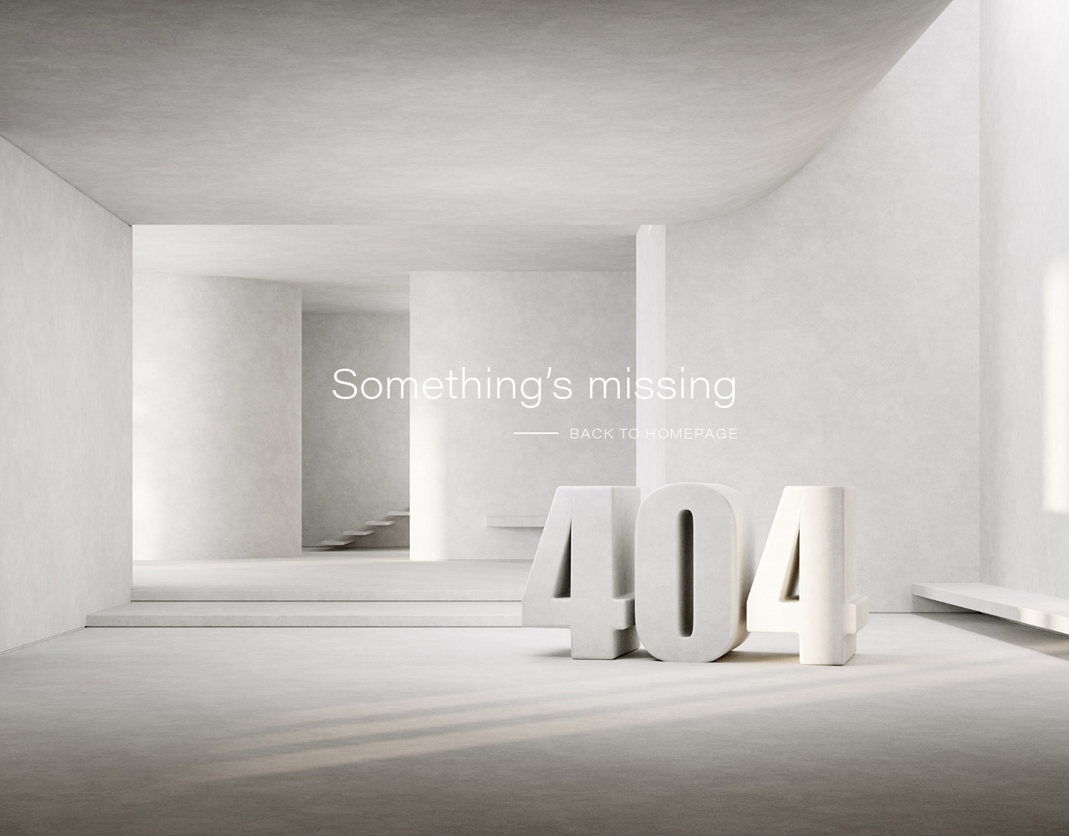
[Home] (141, 42)
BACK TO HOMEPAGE (654, 433)
